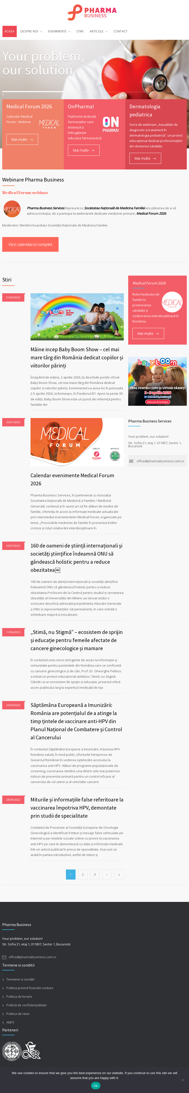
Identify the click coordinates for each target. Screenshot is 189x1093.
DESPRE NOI (29, 31)
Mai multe (19, 139)
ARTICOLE (97, 31)
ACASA (9, 31)
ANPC (10, 1022)
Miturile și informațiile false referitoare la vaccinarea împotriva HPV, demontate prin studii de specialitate (77, 807)
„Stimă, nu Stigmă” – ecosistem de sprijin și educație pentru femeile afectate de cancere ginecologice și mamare (77, 640)
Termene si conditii (20, 979)
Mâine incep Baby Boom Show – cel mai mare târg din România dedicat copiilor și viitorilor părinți (77, 357)
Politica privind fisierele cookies (29, 988)
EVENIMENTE (57, 31)
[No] (182, 1080)
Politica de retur (18, 1013)
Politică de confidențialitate (26, 1005)
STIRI (79, 31)
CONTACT (120, 31)
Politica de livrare (19, 996)
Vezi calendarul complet (30, 244)
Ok (96, 1086)
